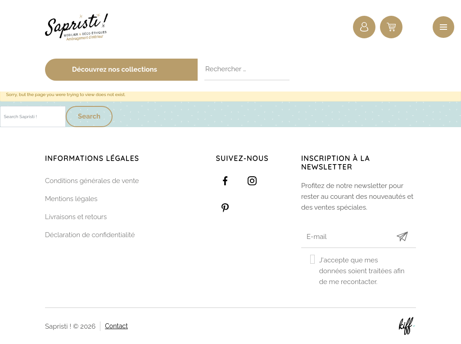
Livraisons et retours (76, 217)
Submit (402, 236)
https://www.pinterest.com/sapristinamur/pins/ (225, 208)
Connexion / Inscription (364, 27)
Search (89, 116)
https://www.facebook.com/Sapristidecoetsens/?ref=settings (225, 181)
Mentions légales (71, 199)
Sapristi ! (81, 27)
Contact (116, 325)
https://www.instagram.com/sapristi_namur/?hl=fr (252, 181)
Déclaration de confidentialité (90, 235)
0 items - (391, 27)
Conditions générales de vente (92, 181)
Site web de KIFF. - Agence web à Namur (407, 326)
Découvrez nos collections (131, 69)
